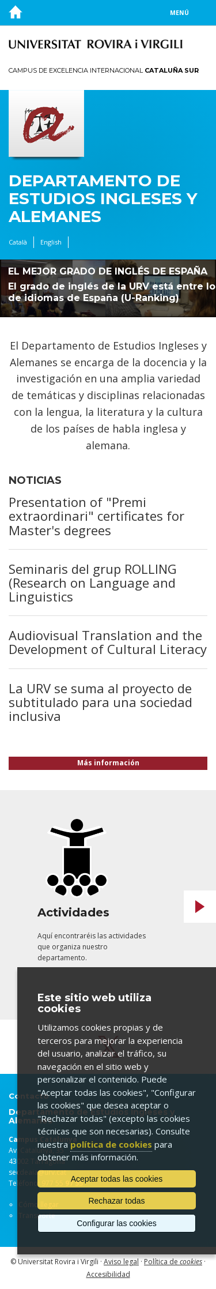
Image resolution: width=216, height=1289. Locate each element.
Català (18, 242)
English (51, 242)
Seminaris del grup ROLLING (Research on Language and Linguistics (93, 582)
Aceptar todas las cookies (117, 1178)
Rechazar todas (116, 1200)
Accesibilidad (108, 1274)
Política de (173, 1262)
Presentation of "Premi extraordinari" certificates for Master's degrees (96, 515)
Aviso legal (121, 1262)
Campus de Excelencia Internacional (104, 70)
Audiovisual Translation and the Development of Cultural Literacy (108, 641)
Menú (179, 13)
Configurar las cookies (117, 1223)
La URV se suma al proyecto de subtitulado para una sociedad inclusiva (100, 701)
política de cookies (111, 1144)
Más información (108, 763)
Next (200, 906)
